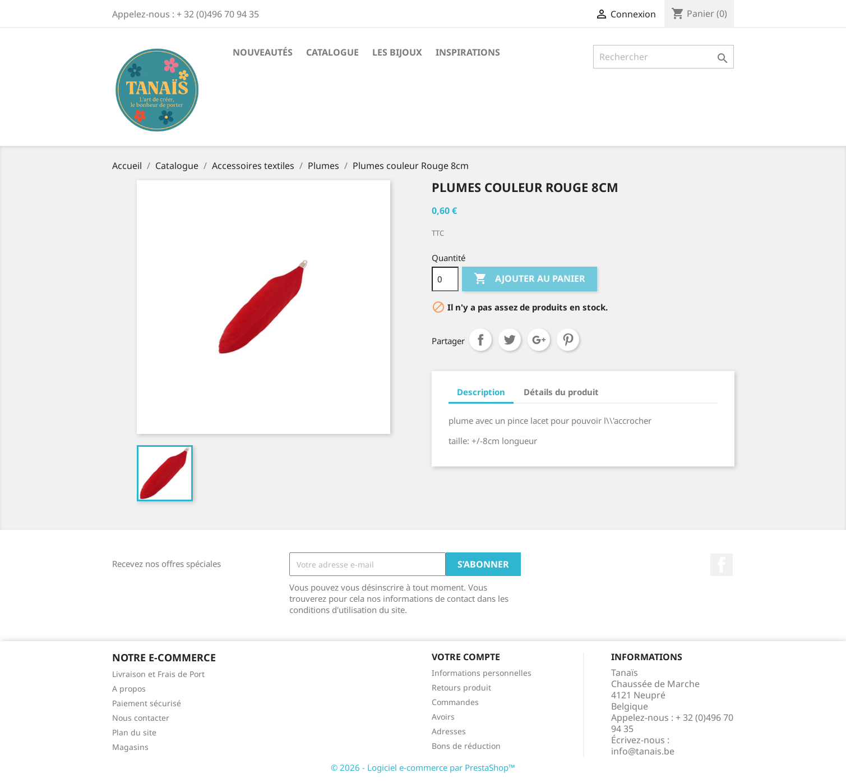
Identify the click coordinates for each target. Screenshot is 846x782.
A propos (129, 688)
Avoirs (443, 716)
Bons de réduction (466, 745)
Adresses (449, 731)
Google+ (539, 339)
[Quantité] (445, 279)
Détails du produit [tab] (561, 391)
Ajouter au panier (529, 279)
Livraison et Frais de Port (158, 674)
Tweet (509, 339)
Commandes (455, 702)
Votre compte (466, 657)
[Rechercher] (663, 56)
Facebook (721, 565)
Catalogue (332, 52)
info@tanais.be (642, 751)
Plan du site (134, 732)
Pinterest (568, 339)
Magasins (130, 747)
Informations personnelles (481, 672)
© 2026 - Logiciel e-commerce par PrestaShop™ (423, 767)
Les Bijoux (397, 52)
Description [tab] (481, 391)
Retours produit (461, 687)
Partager (480, 339)
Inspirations (468, 52)
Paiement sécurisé (146, 703)
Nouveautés (263, 52)
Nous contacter (140, 717)
